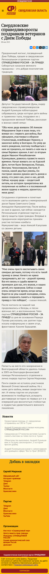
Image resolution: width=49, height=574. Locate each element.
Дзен (5, 484)
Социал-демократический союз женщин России (16, 541)
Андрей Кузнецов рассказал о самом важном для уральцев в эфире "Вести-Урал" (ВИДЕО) (24, 450)
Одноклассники (9, 491)
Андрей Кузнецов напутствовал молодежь (23, 428)
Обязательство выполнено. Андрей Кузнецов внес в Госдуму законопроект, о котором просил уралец (24, 442)
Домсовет (7, 545)
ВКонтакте (7, 489)
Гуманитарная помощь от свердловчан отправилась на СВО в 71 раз (21, 422)
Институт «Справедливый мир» (16, 531)
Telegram (7, 481)
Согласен (24, 571)
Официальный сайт (11, 476)
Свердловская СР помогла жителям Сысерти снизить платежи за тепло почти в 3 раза (24, 435)
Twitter (6, 486)
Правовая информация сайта (26, 565)
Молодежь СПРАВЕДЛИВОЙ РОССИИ (15, 537)
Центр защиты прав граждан (15, 533)
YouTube (6, 516)
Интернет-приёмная (11, 478)
